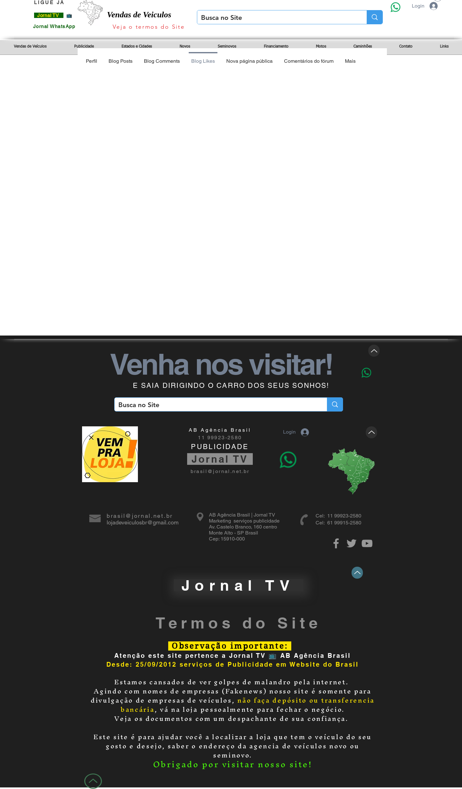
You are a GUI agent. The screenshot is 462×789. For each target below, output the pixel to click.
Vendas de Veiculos (139, 14)
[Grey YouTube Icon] (367, 543)
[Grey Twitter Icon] (351, 543)
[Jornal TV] (238, 585)
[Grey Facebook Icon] (336, 543)
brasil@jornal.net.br (220, 471)
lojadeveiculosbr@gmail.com (143, 522)
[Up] (374, 351)
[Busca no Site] (277, 17)
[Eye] (395, 7)
